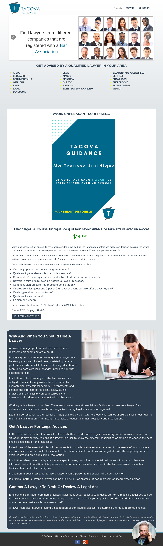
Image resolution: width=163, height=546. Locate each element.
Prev (13, 37)
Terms (83, 536)
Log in (144, 8)
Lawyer (129, 8)
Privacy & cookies (97, 536)
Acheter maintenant (26, 316)
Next (148, 37)
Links (111, 536)
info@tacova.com (69, 536)
